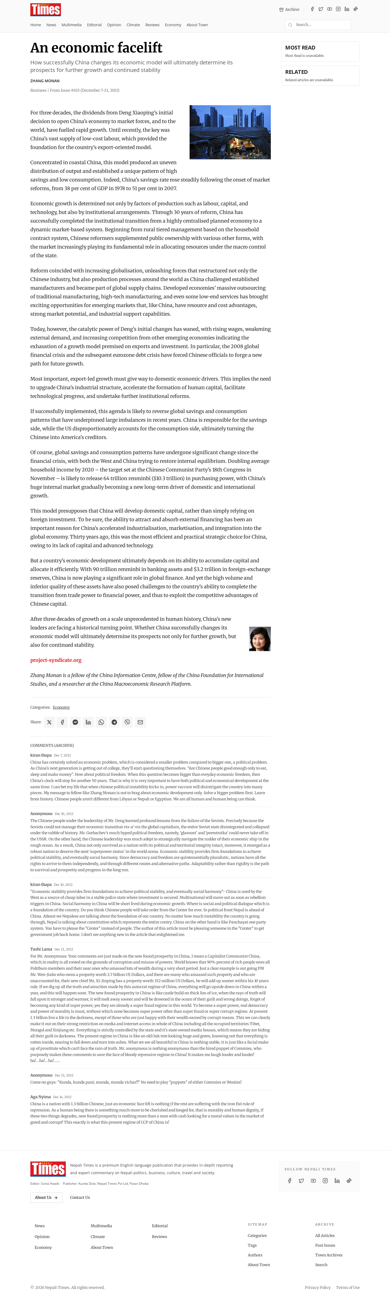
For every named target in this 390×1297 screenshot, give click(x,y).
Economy (173, 24)
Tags (252, 1245)
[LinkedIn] (347, 10)
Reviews (152, 24)
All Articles (325, 1235)
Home (35, 24)
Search (321, 1264)
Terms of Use (348, 1287)
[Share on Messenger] (75, 722)
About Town (197, 24)
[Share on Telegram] (114, 722)
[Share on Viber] (127, 722)
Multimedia (72, 24)
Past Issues (325, 1245)
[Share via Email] (140, 722)
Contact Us (80, 1197)
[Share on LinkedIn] (88, 722)
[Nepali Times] (48, 1169)
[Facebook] (312, 10)
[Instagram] (338, 10)
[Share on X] (49, 722)
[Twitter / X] (321, 10)
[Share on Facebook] (62, 722)
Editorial (94, 24)
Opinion (114, 24)
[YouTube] (330, 10)
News (51, 24)
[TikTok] (356, 10)
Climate (133, 24)
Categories (257, 1235)
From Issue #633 (84, 90)
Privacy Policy (318, 1287)
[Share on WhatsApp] (101, 722)
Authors (255, 1255)
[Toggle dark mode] (357, 25)
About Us (46, 1197)
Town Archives (329, 1255)
